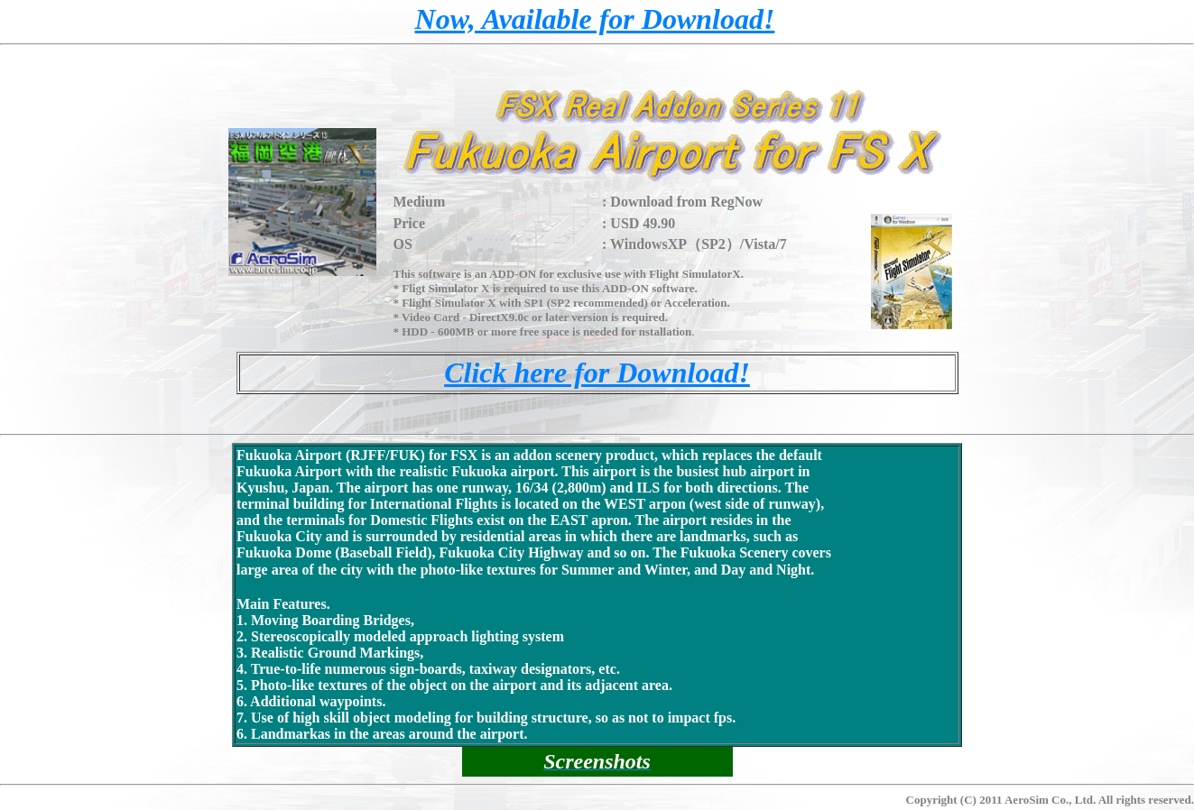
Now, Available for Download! (595, 19)
